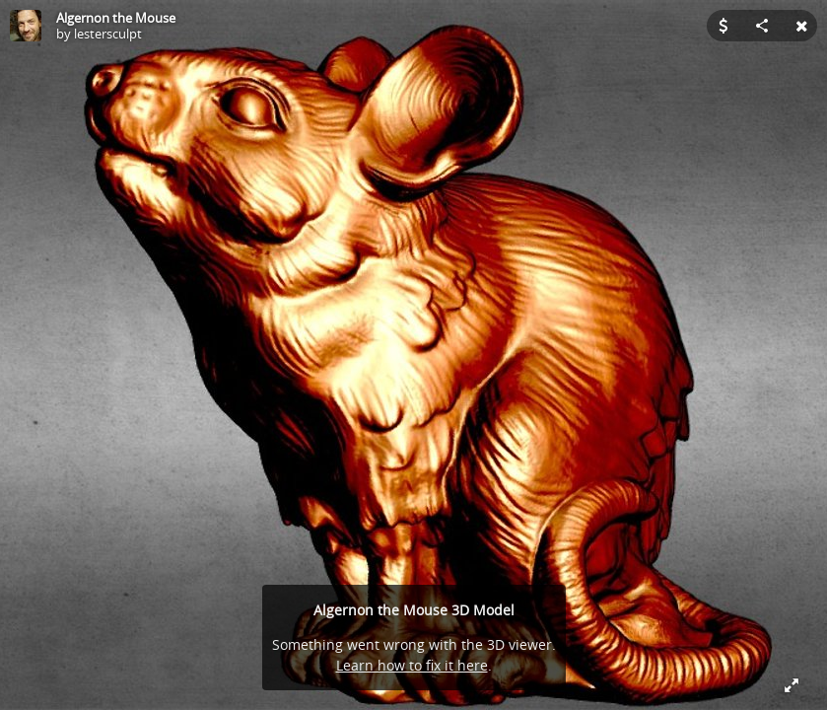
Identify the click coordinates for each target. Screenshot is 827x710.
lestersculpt (108, 33)
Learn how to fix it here (412, 665)
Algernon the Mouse (115, 18)
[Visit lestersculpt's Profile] (25, 25)
